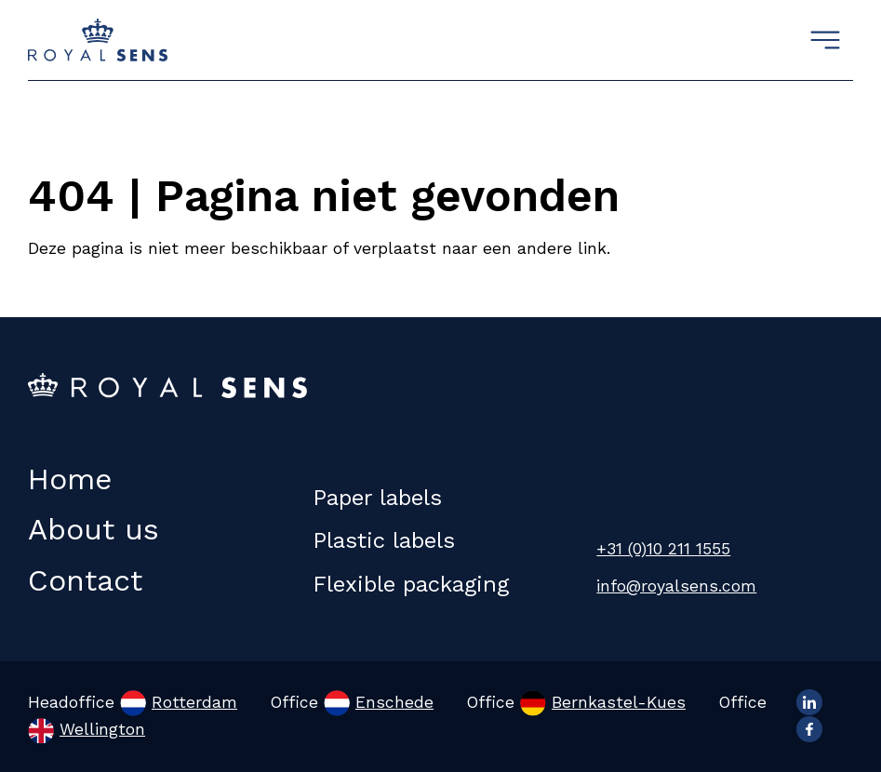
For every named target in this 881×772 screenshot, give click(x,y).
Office (352, 702)
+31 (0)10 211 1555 (663, 548)
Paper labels (377, 498)
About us (93, 529)
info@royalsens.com (676, 586)
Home (70, 479)
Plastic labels (384, 540)
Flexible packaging (411, 584)
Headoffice (132, 702)
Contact (85, 580)
